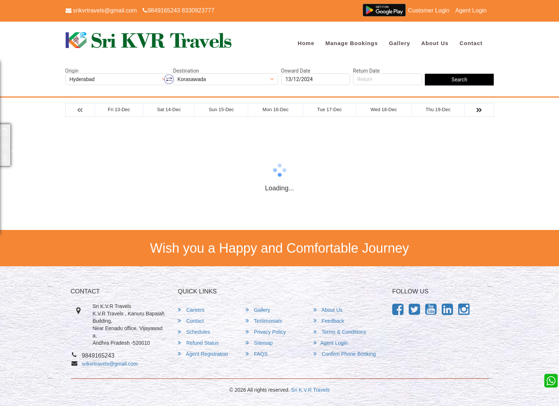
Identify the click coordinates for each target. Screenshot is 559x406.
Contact (471, 43)
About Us (435, 43)
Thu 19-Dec (438, 109)
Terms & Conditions (339, 332)
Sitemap (259, 343)
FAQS (257, 354)
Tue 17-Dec (329, 109)
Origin (72, 70)
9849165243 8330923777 (178, 10)
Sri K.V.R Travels (310, 390)
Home (306, 43)
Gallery (399, 43)
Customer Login (428, 10)
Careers (191, 310)
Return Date (366, 70)
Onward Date (295, 70)
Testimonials (264, 321)
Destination (186, 70)
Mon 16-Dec (275, 109)
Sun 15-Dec (221, 109)
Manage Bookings (352, 43)
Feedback (328, 321)
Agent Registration (203, 354)
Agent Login (470, 10)
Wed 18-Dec (384, 109)
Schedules (194, 332)
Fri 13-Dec (119, 109)
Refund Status (198, 343)
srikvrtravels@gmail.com (101, 10)
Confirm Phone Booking (344, 354)
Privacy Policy (266, 332)
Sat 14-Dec (169, 109)
